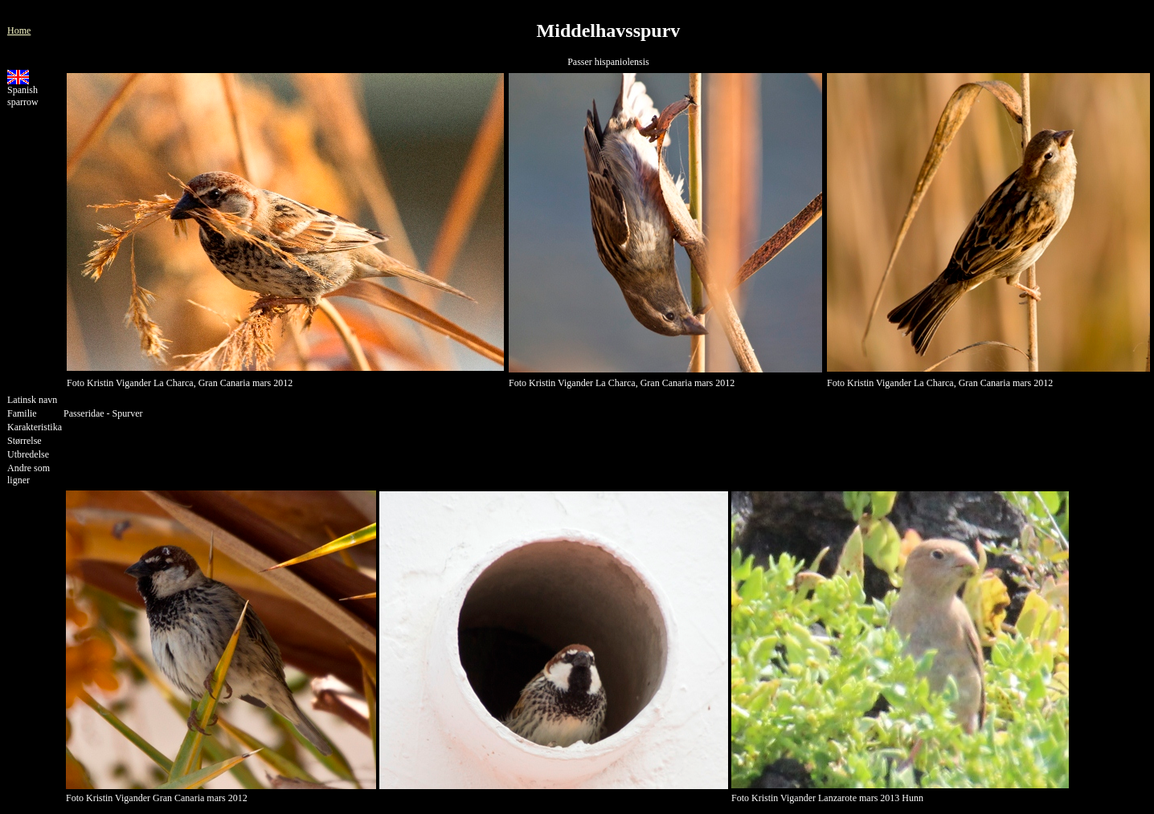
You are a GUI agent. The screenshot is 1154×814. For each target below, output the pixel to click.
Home (19, 30)
